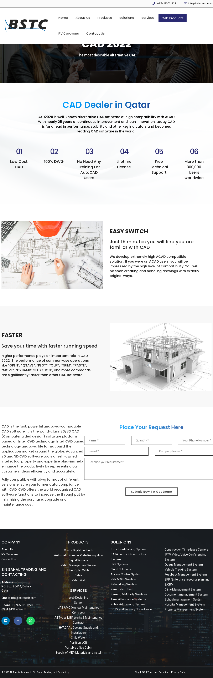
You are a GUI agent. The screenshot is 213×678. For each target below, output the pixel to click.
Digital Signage (78, 560)
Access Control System (126, 574)
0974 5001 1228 (22, 605)
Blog (137, 672)
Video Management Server (78, 565)
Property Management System (185, 609)
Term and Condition (158, 672)
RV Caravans (181, 15)
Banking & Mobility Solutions (129, 594)
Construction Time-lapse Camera (186, 549)
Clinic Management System (183, 589)
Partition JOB (78, 642)
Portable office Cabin (78, 647)
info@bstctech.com (199, 3)
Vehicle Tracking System (181, 569)
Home (44, 15)
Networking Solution (124, 584)
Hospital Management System (185, 604)
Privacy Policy (179, 672)
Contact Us (180, 30)
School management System (184, 599)
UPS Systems (120, 564)
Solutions (107, 15)
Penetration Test (122, 589)
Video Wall (78, 580)
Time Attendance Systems (128, 599)
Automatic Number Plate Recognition (78, 555)
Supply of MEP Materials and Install (79, 652)
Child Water (78, 637)
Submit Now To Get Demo (151, 492)
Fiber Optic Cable (78, 570)
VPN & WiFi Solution (123, 579)
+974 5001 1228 (167, 3)
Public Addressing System (128, 604)
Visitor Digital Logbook (78, 550)
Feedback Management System (186, 574)
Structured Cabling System (128, 549)
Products (85, 15)
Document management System (186, 594)
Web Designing (78, 597)
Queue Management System (184, 564)
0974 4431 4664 (12, 609)
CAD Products (153, 15)
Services (128, 15)
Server (78, 602)
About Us (63, 15)
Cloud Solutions (121, 569)
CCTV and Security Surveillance (131, 609)
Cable (78, 575)
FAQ (143, 672)
